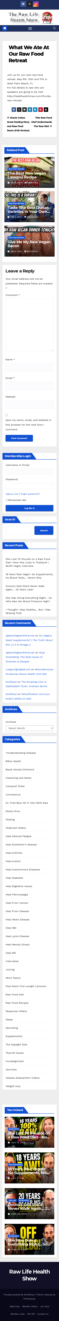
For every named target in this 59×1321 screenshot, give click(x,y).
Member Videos (30, 1306)
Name (10, 359)
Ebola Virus (13, 811)
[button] (54, 28)
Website (10, 396)
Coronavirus (13, 794)
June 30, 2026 (19, 1214)
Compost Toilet (15, 786)
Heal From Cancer (17, 902)
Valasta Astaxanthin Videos (23, 1077)
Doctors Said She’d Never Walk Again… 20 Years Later (28, 1208)
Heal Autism (13, 861)
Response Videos (16, 1011)
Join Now (44, 1306)
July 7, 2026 (17, 1178)
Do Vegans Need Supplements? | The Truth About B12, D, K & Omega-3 (29, 640)
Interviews (12, 961)
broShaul (32, 183)
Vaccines (11, 1069)
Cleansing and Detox (18, 777)
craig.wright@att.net (18, 669)
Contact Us (42, 1314)
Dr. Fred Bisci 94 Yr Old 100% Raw (27, 802)
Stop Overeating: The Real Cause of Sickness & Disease (25, 657)
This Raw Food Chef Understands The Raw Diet (41, 122)
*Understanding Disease (21, 752)
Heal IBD (11, 927)
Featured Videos (16, 827)
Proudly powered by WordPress (19, 1294)
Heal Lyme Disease (17, 936)
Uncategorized (15, 1061)
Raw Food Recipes (16, 169)
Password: (12, 479)
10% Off (31, 1314)
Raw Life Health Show (29, 17)
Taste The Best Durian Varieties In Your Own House (28, 211)
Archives (11, 721)
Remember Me (16, 500)
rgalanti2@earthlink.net (20, 635)
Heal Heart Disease (18, 919)
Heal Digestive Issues (19, 886)
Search (10, 519)
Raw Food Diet (15, 994)
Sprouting (12, 1027)
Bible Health (13, 761)
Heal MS (11, 952)
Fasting (10, 819)
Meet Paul (15, 1306)
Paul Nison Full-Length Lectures (26, 986)
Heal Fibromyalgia (17, 894)
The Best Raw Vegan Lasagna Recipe (27, 175)
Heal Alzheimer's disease (21, 844)
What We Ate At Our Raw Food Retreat (29, 54)
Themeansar (29, 1299)
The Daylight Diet (16, 1044)
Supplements (14, 1036)
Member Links (18, 1314)
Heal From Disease (17, 911)
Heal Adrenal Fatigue (18, 836)
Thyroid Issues (15, 1052)
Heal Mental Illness (18, 944)
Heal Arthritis (14, 852)
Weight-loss (13, 1086)
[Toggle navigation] (30, 28)
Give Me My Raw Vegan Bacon (29, 244)
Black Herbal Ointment (20, 769)
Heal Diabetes (14, 877)
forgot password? (30, 494)
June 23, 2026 (19, 1250)
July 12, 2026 (18, 1142)
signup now (12, 494)
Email (10, 378)
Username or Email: (18, 464)
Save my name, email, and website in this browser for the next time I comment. (28, 425)
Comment (13, 295)
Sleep (9, 1019)
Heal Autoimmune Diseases (23, 869)
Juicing (10, 969)
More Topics (13, 977)
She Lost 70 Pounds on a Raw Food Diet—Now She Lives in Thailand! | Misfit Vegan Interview (28, 562)
